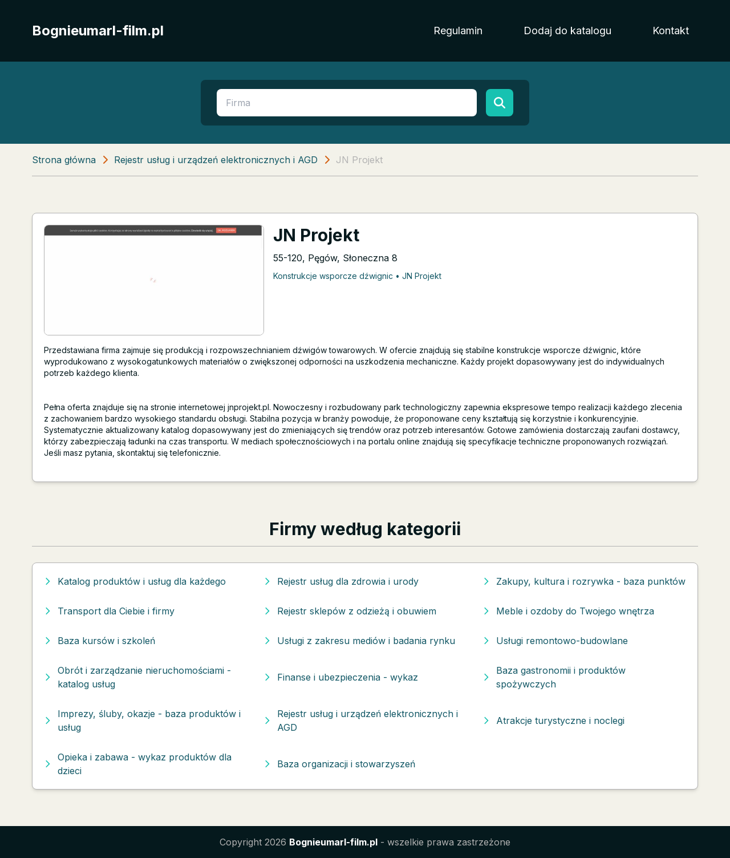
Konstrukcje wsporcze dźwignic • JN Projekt (357, 276)
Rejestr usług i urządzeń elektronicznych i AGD (216, 159)
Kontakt (670, 31)
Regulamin (457, 31)
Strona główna (64, 159)
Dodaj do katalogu (567, 31)
